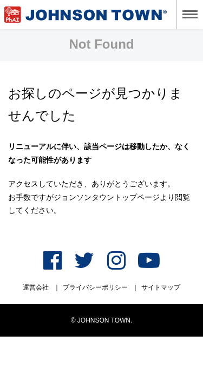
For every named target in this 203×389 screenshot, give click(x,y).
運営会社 (36, 287)
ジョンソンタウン (85, 14)
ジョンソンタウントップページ (107, 197)
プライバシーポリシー (95, 287)
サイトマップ (160, 287)
